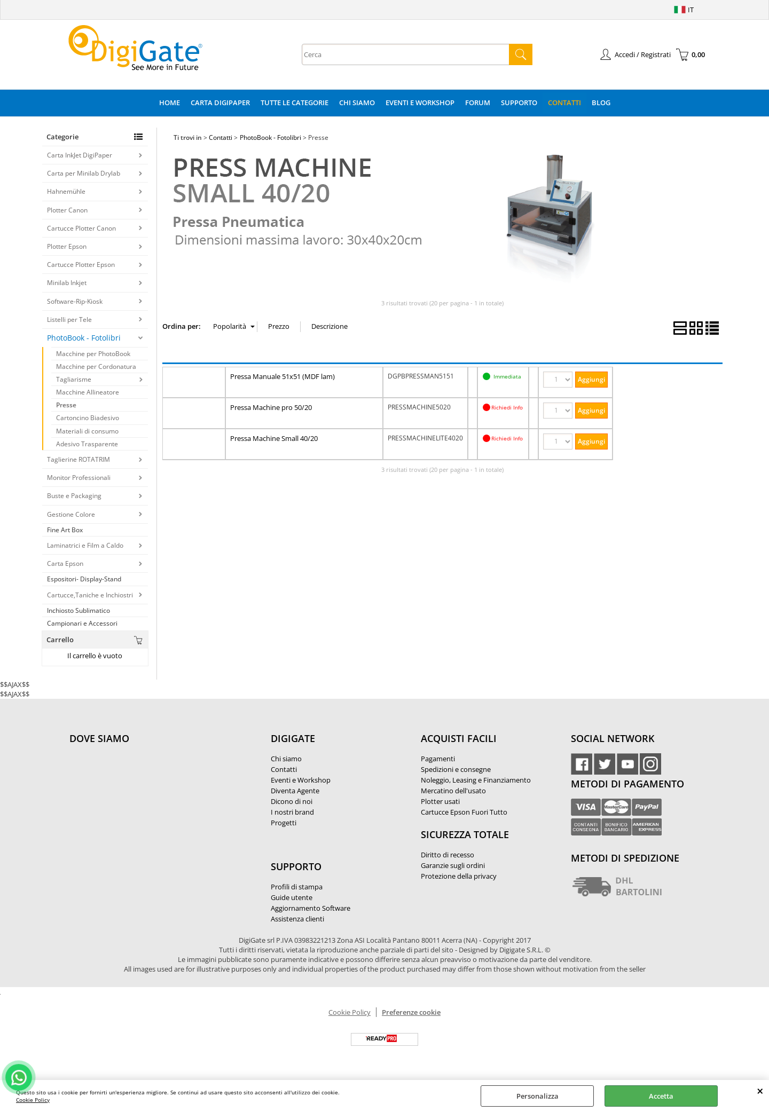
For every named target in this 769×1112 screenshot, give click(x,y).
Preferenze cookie (411, 1012)
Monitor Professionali (79, 477)
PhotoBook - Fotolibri (84, 338)
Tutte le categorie (294, 102)
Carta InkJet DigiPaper (79, 155)
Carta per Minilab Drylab (83, 173)
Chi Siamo (357, 102)
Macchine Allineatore (87, 392)
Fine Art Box (65, 529)
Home (169, 102)
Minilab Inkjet (67, 282)
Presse (66, 404)
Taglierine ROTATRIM (78, 459)
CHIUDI (760, 1090)
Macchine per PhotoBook (93, 353)
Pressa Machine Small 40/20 (274, 438)
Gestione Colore (71, 514)
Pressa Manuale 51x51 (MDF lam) (282, 376)
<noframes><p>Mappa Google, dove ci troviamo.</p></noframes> (149, 809)
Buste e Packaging (74, 495)
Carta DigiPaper (220, 102)
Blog (601, 102)
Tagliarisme (73, 379)
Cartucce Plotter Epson (81, 264)
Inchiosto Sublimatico (78, 610)
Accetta (661, 1096)
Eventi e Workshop (420, 102)
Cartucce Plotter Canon (81, 228)
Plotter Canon (67, 210)
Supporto (519, 102)
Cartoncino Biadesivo (87, 417)
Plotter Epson (67, 246)
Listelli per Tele (69, 319)
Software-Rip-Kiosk (75, 301)
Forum (477, 102)
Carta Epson (65, 563)
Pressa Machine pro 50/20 (271, 407)
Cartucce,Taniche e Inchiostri (90, 595)
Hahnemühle (66, 191)
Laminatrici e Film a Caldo (85, 545)
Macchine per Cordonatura (96, 366)
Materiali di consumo (87, 431)
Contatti (564, 102)
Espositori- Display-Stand (84, 578)
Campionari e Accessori (82, 623)
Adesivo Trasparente (87, 443)
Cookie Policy (33, 1099)
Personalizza (537, 1096)
